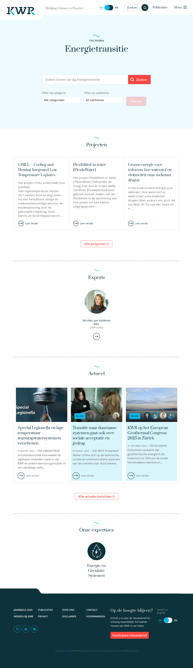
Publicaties (160, 7)
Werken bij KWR (23, 618)
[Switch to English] (109, 7)
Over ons (68, 612)
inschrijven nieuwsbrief (129, 637)
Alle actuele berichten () (96, 497)
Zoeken (138, 79)
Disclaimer (69, 618)
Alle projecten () (96, 245)
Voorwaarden (95, 618)
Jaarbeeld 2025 (23, 612)
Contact (91, 612)
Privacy (43, 618)
